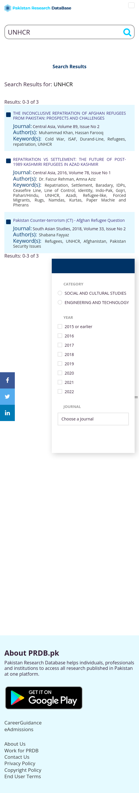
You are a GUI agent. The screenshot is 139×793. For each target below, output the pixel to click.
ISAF (72, 139)
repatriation (24, 144)
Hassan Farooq (89, 132)
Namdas (56, 200)
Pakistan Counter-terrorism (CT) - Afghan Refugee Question (69, 220)
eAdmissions (18, 729)
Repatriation (56, 185)
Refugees (116, 139)
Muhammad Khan (56, 132)
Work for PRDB (21, 750)
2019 (69, 364)
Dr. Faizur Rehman (56, 179)
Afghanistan (95, 241)
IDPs (120, 185)
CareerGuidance (23, 722)
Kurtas (75, 200)
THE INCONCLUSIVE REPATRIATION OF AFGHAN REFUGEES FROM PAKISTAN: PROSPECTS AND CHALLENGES (69, 115)
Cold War (54, 139)
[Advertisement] (69, 522)
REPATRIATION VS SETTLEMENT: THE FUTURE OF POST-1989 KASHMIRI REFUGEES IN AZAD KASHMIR (69, 162)
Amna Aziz (86, 179)
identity (85, 190)
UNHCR (45, 144)
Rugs (39, 200)
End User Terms (22, 776)
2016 (69, 336)
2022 (69, 391)
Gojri (120, 190)
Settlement (82, 185)
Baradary (104, 185)
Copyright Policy (22, 770)
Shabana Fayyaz (54, 235)
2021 (69, 382)
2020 (69, 373)
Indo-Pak (104, 190)
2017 (69, 345)
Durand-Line (92, 139)
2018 (69, 354)
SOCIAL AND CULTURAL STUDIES (95, 293)
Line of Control (59, 190)
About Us (15, 743)
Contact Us (16, 757)
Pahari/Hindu (25, 195)
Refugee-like (94, 195)
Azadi (71, 195)
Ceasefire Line (27, 190)
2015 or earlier (78, 326)
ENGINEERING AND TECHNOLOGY (97, 302)
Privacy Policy (19, 763)
